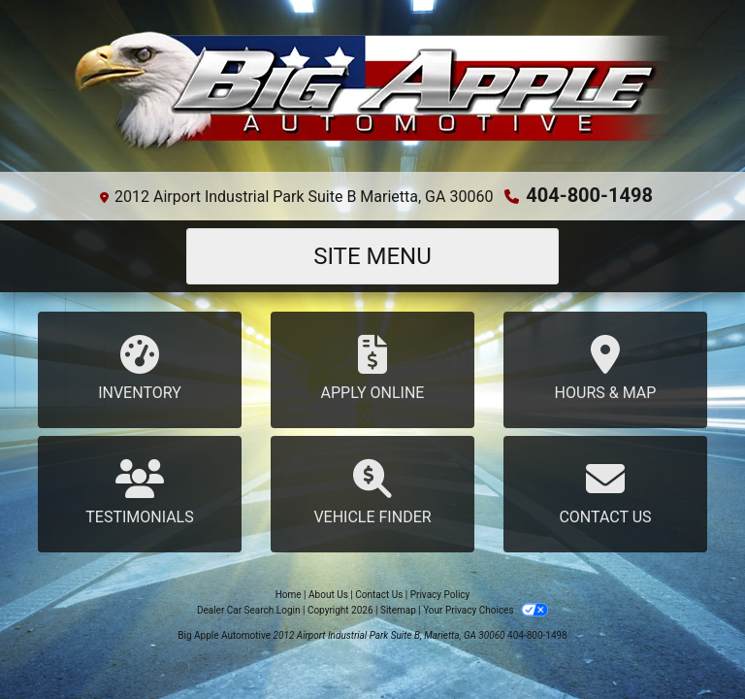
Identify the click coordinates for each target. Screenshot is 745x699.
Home (288, 594)
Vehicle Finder (372, 492)
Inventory (140, 368)
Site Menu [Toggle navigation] (372, 256)
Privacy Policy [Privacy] (440, 594)
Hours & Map (605, 368)
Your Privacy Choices (485, 610)
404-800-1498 (589, 195)
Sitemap (398, 610)
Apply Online (372, 368)
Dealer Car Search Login (249, 610)
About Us (328, 594)
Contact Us (605, 492)
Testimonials (140, 492)
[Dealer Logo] (372, 94)
